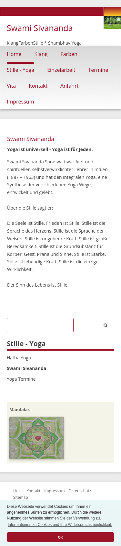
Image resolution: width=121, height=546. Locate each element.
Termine (98, 69)
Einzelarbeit (61, 69)
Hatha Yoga (19, 358)
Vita (11, 85)
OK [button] (60, 537)
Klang (40, 54)
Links (18, 491)
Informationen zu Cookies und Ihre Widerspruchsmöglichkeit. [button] (60, 524)
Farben (68, 54)
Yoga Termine (21, 379)
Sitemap (20, 497)
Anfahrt (69, 85)
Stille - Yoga (20, 69)
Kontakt (38, 85)
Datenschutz (80, 491)
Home (14, 54)
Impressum (20, 101)
